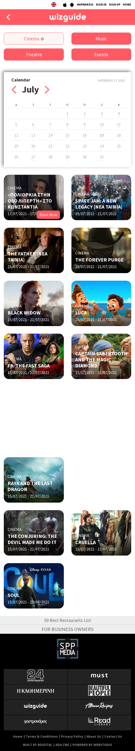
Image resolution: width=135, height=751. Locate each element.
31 (102, 156)
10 (102, 124)
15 (67, 135)
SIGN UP (114, 4)
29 (67, 156)
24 (102, 146)
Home (18, 736)
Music (101, 39)
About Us (94, 736)
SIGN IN (101, 4)
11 (119, 124)
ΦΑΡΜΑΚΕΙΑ (85, 4)
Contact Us (113, 736)
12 (16, 135)
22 (67, 146)
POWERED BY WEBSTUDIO (92, 745)
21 (50, 146)
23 (85, 146)
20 (33, 146)
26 (16, 156)
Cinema (31, 39)
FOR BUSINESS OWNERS (67, 629)
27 (33, 156)
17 (102, 135)
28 (50, 156)
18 (119, 135)
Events (101, 54)
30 (85, 156)
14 (50, 135)
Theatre (34, 54)
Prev (13, 89)
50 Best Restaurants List (67, 620)
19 (16, 146)
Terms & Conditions (42, 736)
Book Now (48, 214)
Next (47, 89)
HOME (127, 4)
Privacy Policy (72, 736)
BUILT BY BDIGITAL (37, 745)
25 (119, 146)
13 (33, 135)
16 (85, 135)
